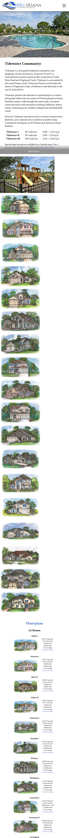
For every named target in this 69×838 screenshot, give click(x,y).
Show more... (34, 151)
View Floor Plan (47, 650)
